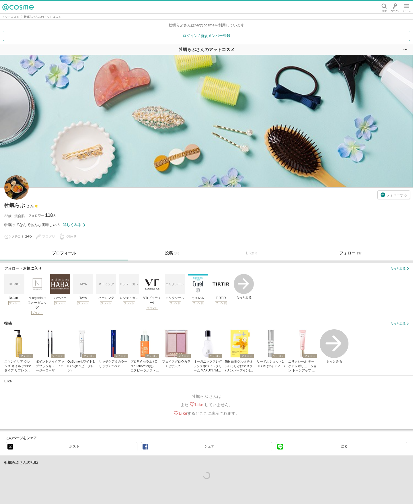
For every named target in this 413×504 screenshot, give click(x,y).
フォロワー (42, 215)
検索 (384, 7)
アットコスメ (10, 16)
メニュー (406, 7)
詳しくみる (74, 225)
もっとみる (244, 286)
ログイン (394, 7)
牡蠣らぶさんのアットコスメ (42, 16)
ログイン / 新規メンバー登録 (207, 36)
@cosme (18, 7)
